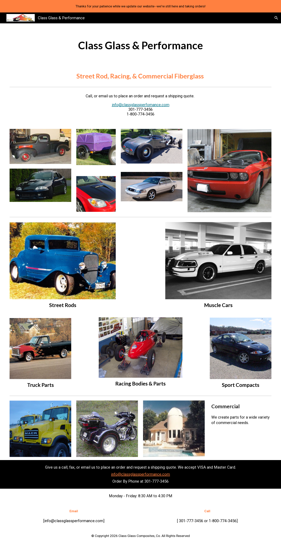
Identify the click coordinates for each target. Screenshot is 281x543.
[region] (140, 6)
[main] (140, 45)
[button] (276, 18)
